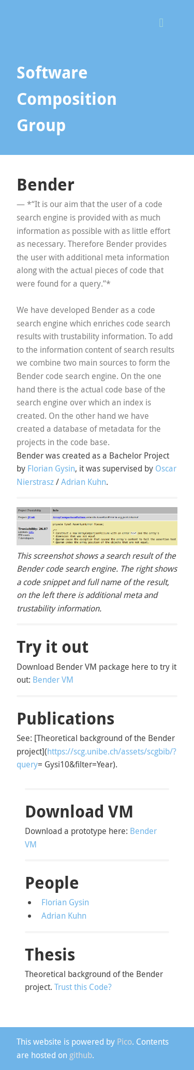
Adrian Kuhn (83, 481)
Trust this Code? (83, 987)
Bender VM (53, 679)
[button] (165, 21)
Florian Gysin (51, 468)
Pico (124, 1041)
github (80, 1055)
